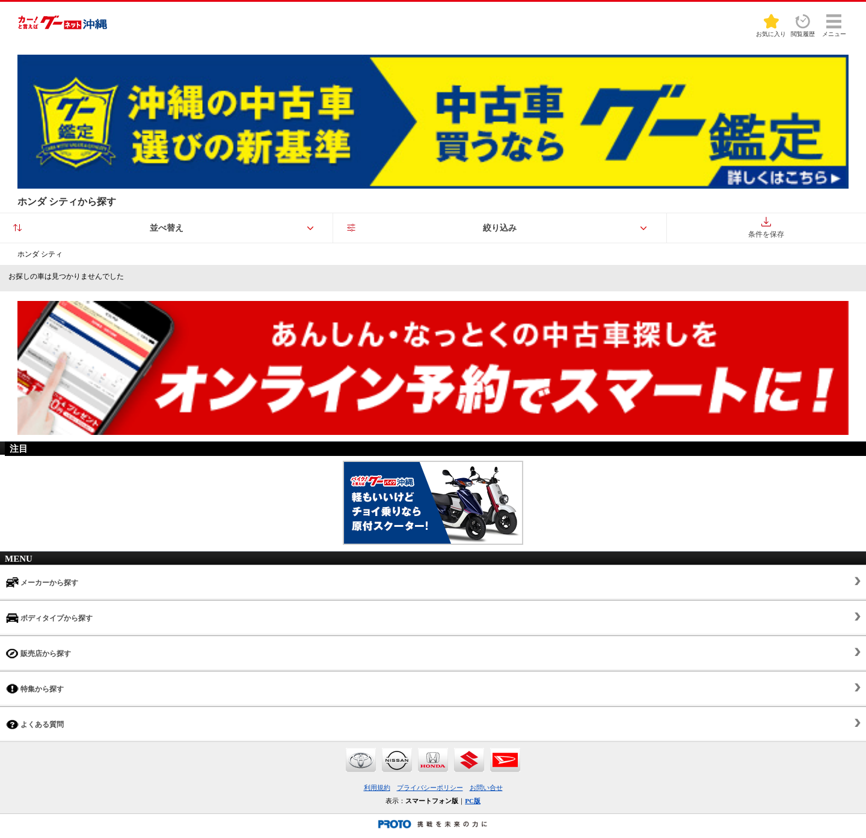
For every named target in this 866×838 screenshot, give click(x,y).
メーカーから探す (42, 582)
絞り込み (500, 227)
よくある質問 (35, 724)
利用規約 (377, 787)
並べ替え (166, 227)
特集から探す (35, 689)
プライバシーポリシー (430, 787)
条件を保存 (766, 227)
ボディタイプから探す (49, 618)
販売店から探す (38, 653)
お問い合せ (486, 787)
